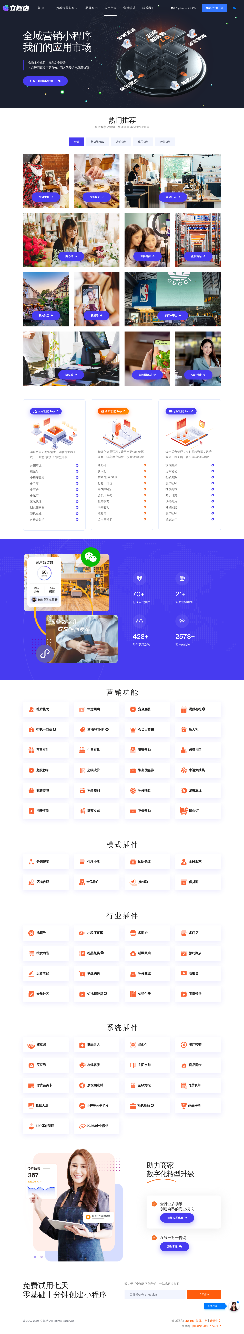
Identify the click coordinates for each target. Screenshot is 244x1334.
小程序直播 (90, 933)
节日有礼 (38, 750)
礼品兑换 (91, 953)
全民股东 (190, 862)
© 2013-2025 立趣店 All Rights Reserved (48, 1320)
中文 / (188, 8)
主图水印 (140, 1065)
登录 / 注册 (214, 8)
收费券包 (38, 790)
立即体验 (204, 1294)
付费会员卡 (39, 1085)
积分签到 (89, 790)
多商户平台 (173, 315)
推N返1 (138, 882)
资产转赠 (190, 1045)
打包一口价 (41, 729)
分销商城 (46, 197)
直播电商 (147, 256)
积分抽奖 (140, 790)
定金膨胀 (140, 709)
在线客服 (89, 1065)
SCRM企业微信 (93, 1126)
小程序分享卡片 (93, 1106)
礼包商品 (141, 1106)
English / (180, 8)
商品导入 (89, 1045)
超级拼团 (190, 750)
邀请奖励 (140, 750)
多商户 (138, 933)
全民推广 (88, 882)
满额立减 (89, 811)
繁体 (194, 8)
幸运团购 (89, 709)
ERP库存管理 (40, 1126)
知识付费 (198, 374)
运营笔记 (38, 973)
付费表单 (190, 1085)
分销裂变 (38, 862)
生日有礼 (89, 750)
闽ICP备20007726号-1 (206, 1326)
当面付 (138, 1045)
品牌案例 (91, 7)
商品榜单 (190, 1106)
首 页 (41, 7)
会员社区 (38, 994)
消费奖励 (38, 811)
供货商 (189, 882)
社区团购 (140, 953)
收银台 (189, 973)
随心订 (71, 256)
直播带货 (190, 994)
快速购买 (97, 197)
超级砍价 (89, 770)
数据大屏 (37, 1106)
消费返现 (190, 790)
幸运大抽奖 (192, 770)
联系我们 (148, 7)
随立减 (71, 374)
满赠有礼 (192, 709)
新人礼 (189, 729)
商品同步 (190, 1065)
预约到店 (46, 315)
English (189, 1320)
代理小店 (89, 862)
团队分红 (140, 862)
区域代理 (38, 882)
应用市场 (110, 7)
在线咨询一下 (215, 1306)
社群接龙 (38, 709)
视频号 (96, 315)
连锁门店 (173, 197)
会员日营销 (141, 729)
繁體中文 (215, 1320)
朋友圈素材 (147, 374)
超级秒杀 (38, 770)
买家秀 (36, 1065)
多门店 (189, 933)
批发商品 (198, 256)
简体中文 (201, 1320)
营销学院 (129, 7)
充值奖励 (140, 811)
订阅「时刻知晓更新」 (45, 81)
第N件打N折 (93, 729)
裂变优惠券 (141, 770)
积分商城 (140, 973)
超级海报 (140, 1085)
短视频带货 (92, 994)
